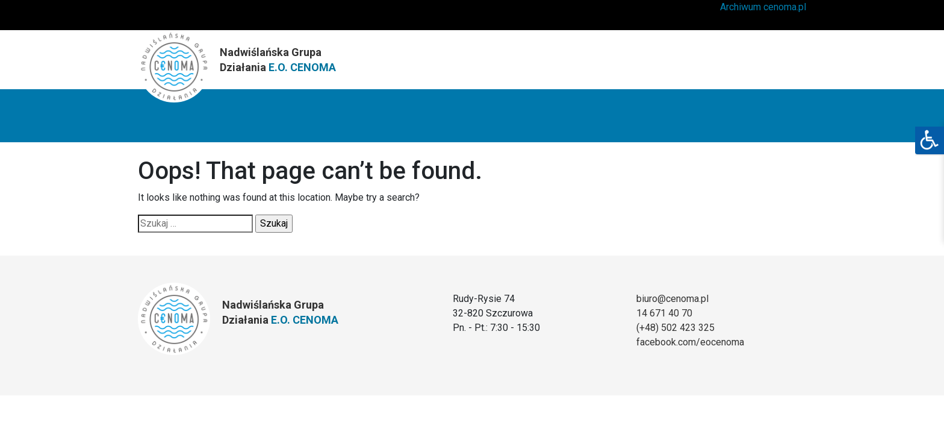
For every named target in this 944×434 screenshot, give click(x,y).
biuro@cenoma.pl (672, 298)
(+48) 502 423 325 (675, 327)
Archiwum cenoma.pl (763, 7)
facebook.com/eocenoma (690, 342)
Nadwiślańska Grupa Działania (278, 60)
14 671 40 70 (664, 313)
